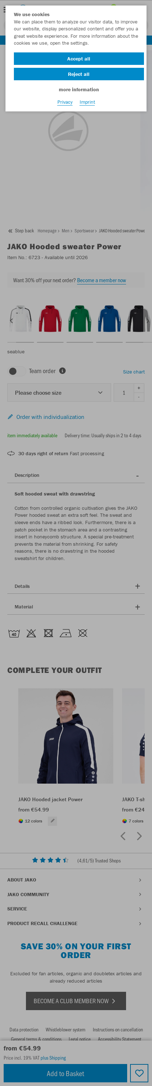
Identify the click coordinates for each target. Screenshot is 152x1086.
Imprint (87, 102)
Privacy (65, 102)
